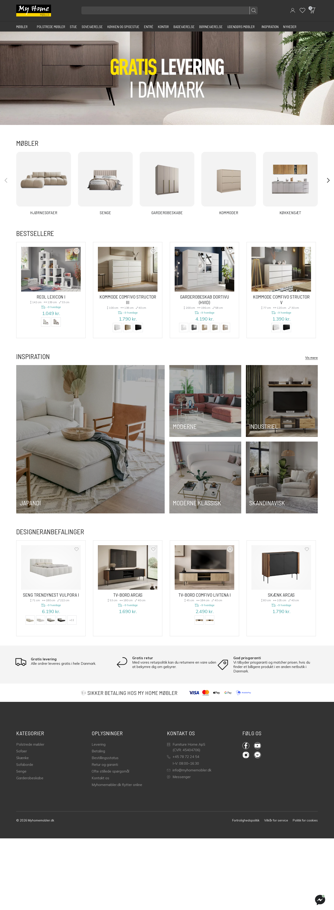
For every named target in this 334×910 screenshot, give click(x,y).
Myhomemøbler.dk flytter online (117, 785)
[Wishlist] (302, 10)
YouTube (257, 745)
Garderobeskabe (29, 778)
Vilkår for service (276, 820)
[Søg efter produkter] (169, 10)
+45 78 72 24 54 (183, 756)
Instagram (245, 754)
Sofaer (21, 751)
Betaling (98, 751)
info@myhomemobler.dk (189, 770)
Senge (21, 771)
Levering (99, 744)
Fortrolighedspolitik (246, 820)
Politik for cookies (305, 820)
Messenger (179, 777)
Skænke (22, 758)
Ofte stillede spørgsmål (110, 771)
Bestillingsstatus (105, 758)
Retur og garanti (105, 764)
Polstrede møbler (30, 744)
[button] (292, 10)
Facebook (245, 745)
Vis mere (311, 358)
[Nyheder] (290, 26)
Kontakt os (100, 778)
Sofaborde (24, 764)
